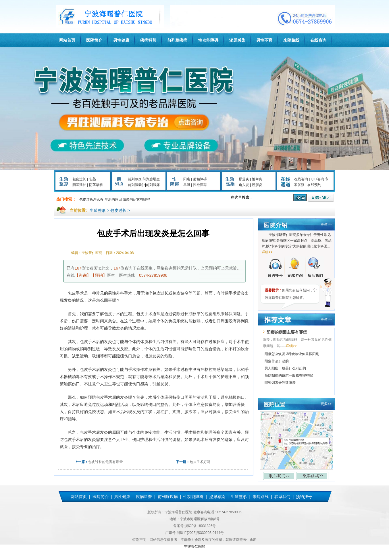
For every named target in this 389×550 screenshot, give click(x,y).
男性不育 (264, 40)
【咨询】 (83, 275)
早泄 (186, 185)
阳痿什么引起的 (277, 361)
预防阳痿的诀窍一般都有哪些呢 (289, 375)
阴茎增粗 (96, 185)
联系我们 (282, 496)
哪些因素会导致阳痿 (280, 383)
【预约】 (99, 275)
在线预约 (314, 185)
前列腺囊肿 (136, 185)
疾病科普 (148, 40)
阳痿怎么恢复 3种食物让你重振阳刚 (292, 354)
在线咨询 (318, 40)
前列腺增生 (151, 179)
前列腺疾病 (177, 40)
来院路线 (291, 40)
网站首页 (67, 40)
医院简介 (94, 40)
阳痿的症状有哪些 (136, 199)
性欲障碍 (200, 185)
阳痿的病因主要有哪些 (287, 332)
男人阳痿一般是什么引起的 (285, 368)
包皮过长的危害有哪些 (105, 462)
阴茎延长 (79, 185)
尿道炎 (244, 179)
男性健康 (121, 40)
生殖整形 (98, 210)
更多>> (326, 224)
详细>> (267, 252)
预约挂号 (304, 496)
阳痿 (186, 179)
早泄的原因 (113, 199)
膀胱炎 (257, 185)
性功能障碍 (208, 40)
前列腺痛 (153, 185)
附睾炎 (257, 179)
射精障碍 (200, 179)
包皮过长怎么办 (91, 199)
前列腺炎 (135, 179)
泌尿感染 (237, 40)
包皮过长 (79, 179)
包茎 (92, 179)
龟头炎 (244, 185)
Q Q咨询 (317, 179)
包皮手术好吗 (200, 462)
